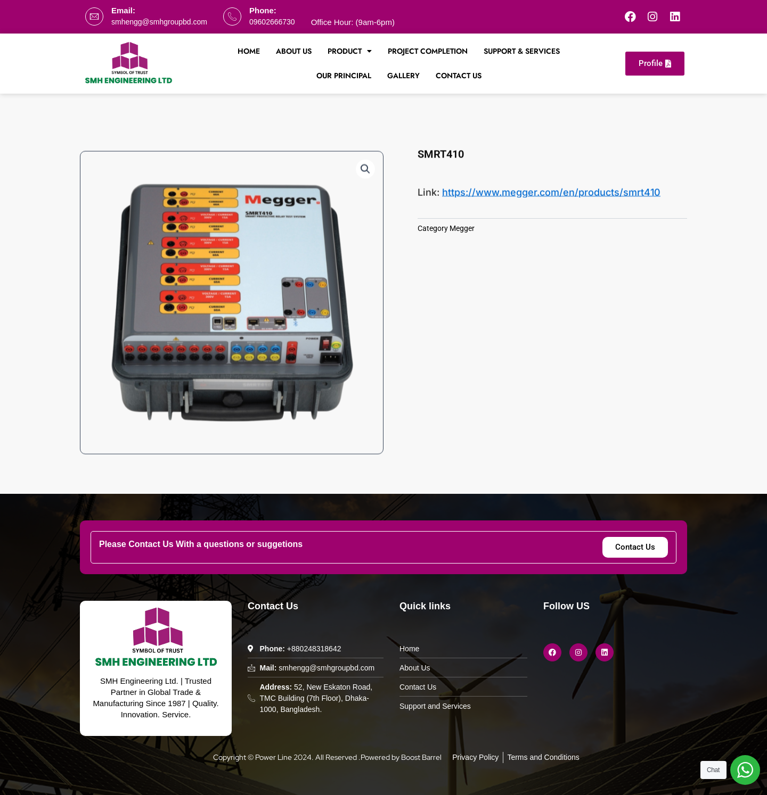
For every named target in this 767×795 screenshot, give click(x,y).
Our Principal (343, 75)
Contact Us (459, 75)
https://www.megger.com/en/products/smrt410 (551, 195)
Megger (462, 228)
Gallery (403, 75)
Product (350, 51)
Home (249, 51)
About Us (294, 51)
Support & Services (522, 51)
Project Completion (428, 51)
